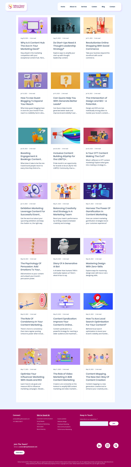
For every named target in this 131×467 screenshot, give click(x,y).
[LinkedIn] (99, 445)
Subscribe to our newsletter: (88, 419)
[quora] (116, 445)
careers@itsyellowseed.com (28, 447)
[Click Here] (19, 452)
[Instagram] (107, 445)
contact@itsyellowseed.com (21, 419)
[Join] (114, 423)
